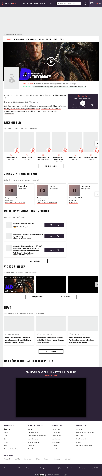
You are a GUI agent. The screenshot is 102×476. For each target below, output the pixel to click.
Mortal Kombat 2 (81, 439)
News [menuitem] (36, 3)
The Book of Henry (75, 157)
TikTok (37, 459)
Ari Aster (54, 445)
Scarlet (30, 429)
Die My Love (32, 445)
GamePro (82, 468)
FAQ (5, 436)
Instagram (27, 459)
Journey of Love (27, 157)
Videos (41, 39)
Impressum (7, 468)
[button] (73, 106)
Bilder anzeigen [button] (64, 297)
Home (6, 34)
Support (6, 439)
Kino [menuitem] (50, 3)
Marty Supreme (33, 439)
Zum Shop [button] (54, 225)
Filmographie (19, 39)
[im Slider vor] (97, 143)
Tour (5, 445)
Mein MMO (94, 468)
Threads (46, 459)
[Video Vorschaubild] (19, 285)
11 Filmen (16, 95)
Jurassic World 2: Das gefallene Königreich (24, 109)
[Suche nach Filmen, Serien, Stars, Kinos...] (68, 3)
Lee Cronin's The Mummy (84, 445)
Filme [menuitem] (23, 3)
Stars (10, 34)
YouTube (17, 459)
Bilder (48, 39)
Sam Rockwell (56, 429)
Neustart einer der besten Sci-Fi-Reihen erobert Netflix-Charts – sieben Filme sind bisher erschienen (50, 340)
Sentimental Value (33, 442)
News (55, 39)
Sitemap (6, 432)
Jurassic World (11, 157)
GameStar (70, 468)
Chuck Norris (56, 432)
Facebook (7, 459)
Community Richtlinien (11, 449)
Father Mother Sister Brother (37, 436)
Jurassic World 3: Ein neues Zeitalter (43, 158)
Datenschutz (30, 468)
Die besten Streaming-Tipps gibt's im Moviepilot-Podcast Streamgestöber (59, 87)
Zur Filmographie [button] (51, 166)
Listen (61, 39)
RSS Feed (68, 459)
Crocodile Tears (33, 432)
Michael (78, 442)
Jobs (59, 468)
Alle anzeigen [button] (35, 261)
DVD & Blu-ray (31, 39)
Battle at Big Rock (90, 157)
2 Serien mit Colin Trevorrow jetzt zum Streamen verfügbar (55, 84)
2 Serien (26, 95)
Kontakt (6, 442)
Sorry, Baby (31, 449)
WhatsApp (57, 459)
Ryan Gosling (56, 439)
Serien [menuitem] (29, 3)
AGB (18, 468)
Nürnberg (79, 429)
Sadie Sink (55, 449)
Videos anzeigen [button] (37, 297)
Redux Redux (51, 375)
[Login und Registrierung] (85, 3)
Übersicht (8, 39)
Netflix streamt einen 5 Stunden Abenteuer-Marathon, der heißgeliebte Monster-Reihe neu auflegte (81, 340)
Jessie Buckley (56, 442)
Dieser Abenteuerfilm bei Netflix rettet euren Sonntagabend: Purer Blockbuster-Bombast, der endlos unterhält (18, 340)
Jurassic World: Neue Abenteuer (33, 111)
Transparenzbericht (46, 468)
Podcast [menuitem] (43, 3)
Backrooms (79, 449)
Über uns (7, 429)
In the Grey (79, 436)
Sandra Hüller (56, 436)
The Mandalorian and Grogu (85, 432)
